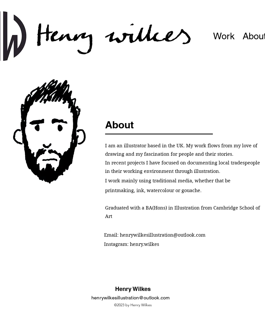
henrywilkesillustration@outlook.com (162, 235)
